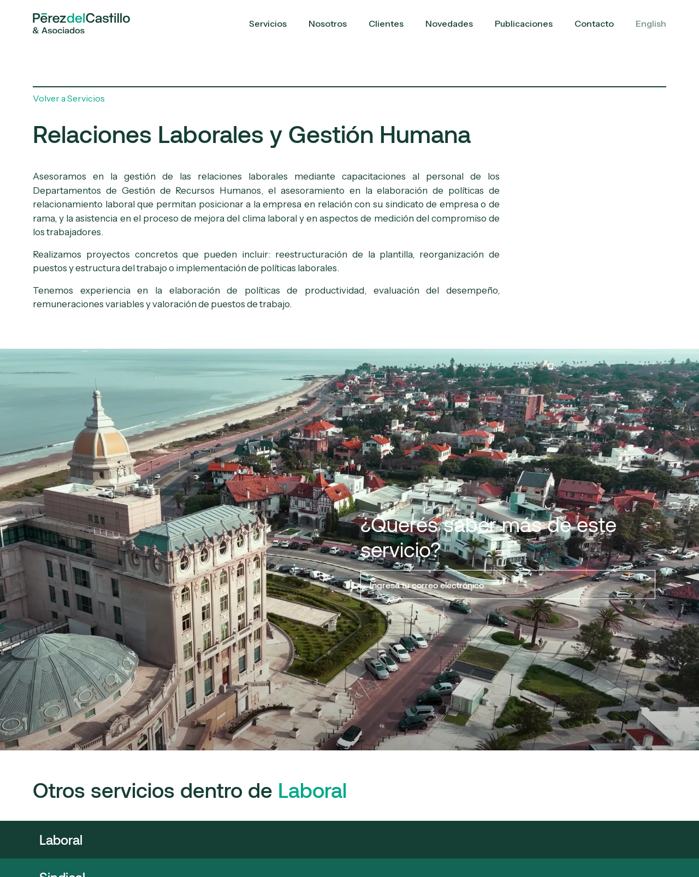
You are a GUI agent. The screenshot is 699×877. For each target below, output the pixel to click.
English (651, 23)
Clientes (386, 23)
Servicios (268, 23)
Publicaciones (524, 23)
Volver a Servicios (69, 98)
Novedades (449, 23)
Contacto (594, 23)
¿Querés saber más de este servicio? (507, 555)
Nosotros (328, 23)
